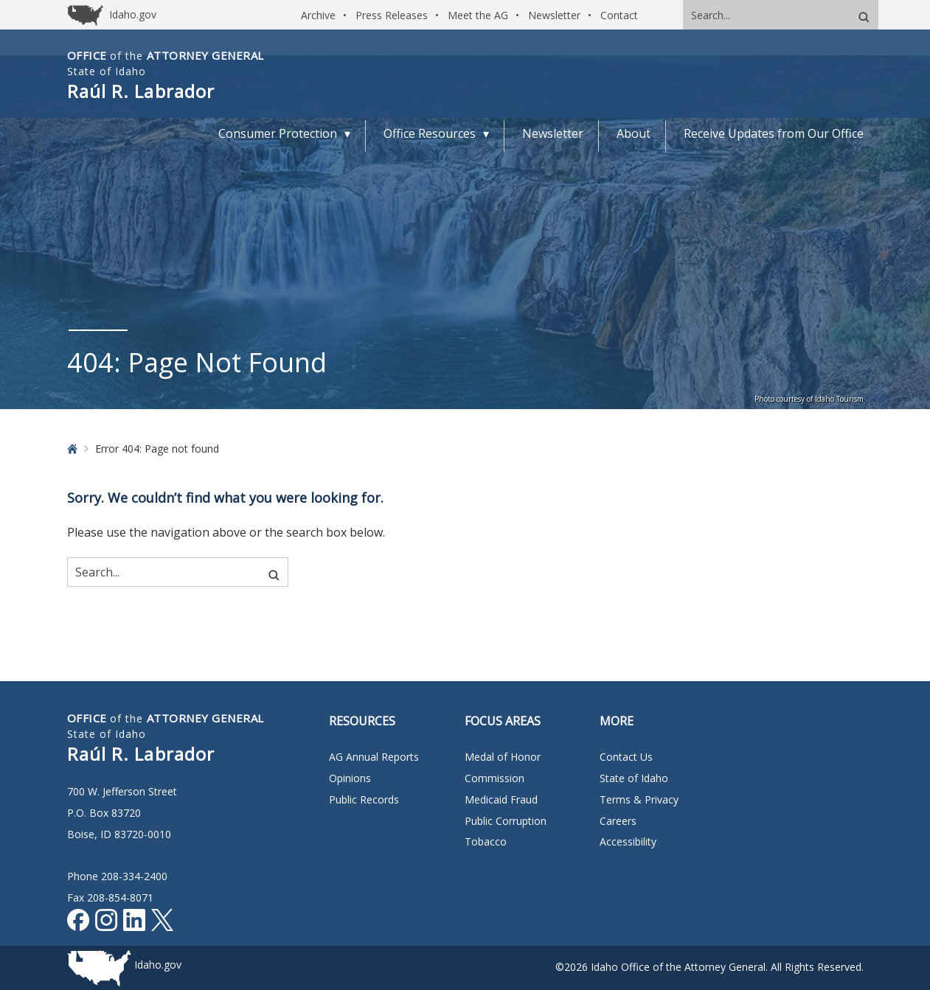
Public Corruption (505, 821)
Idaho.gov (157, 965)
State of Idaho (634, 778)
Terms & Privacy (639, 799)
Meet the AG (478, 15)
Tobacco (486, 841)
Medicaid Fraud (501, 799)
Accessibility (628, 841)
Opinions (350, 778)
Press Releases (391, 15)
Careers (618, 821)
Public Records (364, 799)
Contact (619, 15)
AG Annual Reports (374, 757)
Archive (318, 15)
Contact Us (626, 757)
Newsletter (554, 15)
